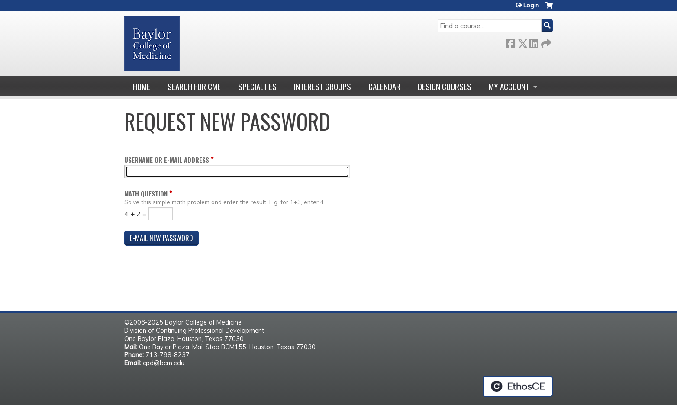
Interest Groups (322, 86)
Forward (545, 42)
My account (509, 86)
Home (141, 86)
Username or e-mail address (166, 159)
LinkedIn (533, 42)
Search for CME (194, 86)
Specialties (257, 86)
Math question (146, 193)
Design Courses (444, 86)
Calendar (384, 86)
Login (531, 5)
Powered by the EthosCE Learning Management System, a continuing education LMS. (518, 386)
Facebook (510, 42)
